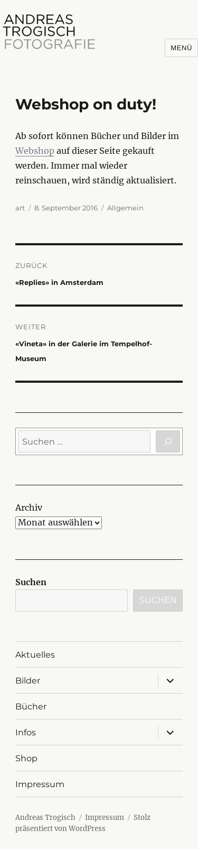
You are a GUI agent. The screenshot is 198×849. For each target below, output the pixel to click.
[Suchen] (168, 441)
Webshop (34, 150)
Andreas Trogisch (45, 817)
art (20, 208)
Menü (181, 48)
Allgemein (125, 208)
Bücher (30, 707)
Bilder (27, 681)
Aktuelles (35, 655)
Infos (25, 732)
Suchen (30, 582)
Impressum (39, 784)
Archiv (28, 507)
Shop (26, 758)
